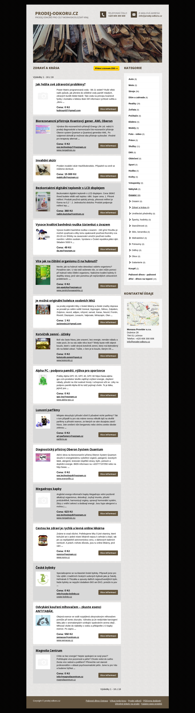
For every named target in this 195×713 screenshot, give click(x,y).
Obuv (136, 256)
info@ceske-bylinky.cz (68, 593)
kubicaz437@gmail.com (69, 110)
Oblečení (135, 158)
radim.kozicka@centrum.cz (70, 214)
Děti (132, 152)
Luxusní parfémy (48, 410)
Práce (133, 140)
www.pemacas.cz (65, 640)
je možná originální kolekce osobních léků (65, 301)
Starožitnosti (139, 225)
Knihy (133, 177)
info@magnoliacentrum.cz (70, 676)
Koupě (134, 268)
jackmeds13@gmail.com (69, 323)
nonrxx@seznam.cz (66, 554)
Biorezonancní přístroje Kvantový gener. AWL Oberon (74, 121)
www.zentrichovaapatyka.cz (70, 290)
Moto (133, 85)
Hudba (134, 170)
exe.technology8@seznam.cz (71, 475)
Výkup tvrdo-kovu (118, 701)
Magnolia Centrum (49, 651)
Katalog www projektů (151, 704)
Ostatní (134, 195)
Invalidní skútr (46, 160)
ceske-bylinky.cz (64, 597)
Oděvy (136, 250)
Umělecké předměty (143, 213)
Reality (134, 103)
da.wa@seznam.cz (66, 250)
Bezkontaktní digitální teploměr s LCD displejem (70, 188)
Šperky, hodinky (141, 219)
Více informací (108, 109)
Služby (134, 146)
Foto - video (136, 134)
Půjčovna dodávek (152, 701)
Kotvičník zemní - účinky (53, 334)
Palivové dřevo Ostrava (97, 701)
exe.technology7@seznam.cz (71, 147)
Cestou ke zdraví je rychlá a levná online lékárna (70, 528)
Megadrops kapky (48, 489)
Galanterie (138, 262)
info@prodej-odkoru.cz (150, 16)
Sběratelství (139, 238)
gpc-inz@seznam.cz (67, 396)
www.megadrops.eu (66, 150)
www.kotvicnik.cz (65, 360)
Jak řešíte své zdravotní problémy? (60, 84)
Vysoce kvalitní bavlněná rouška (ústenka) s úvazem (73, 225)
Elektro (134, 122)
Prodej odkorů (134, 701)
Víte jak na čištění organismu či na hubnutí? (66, 261)
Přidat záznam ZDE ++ (106, 68)
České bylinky (45, 568)
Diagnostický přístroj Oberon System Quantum (69, 449)
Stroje (134, 91)
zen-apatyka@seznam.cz (69, 287)
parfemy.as (62, 439)
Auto (133, 79)
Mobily (134, 128)
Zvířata (134, 109)
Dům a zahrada (138, 97)
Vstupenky (136, 183)
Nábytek (134, 189)
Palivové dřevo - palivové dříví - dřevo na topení (142, 276)
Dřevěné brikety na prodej (127, 704)
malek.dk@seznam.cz (68, 177)
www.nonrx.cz (63, 557)
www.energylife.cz (65, 478)
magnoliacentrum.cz (66, 679)
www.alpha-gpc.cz (65, 400)
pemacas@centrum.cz (68, 637)
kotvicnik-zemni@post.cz (69, 357)
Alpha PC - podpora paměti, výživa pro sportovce (70, 371)
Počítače (135, 115)
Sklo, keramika (141, 231)
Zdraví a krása (140, 207)
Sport (133, 164)
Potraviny (138, 244)
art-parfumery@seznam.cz (70, 436)
